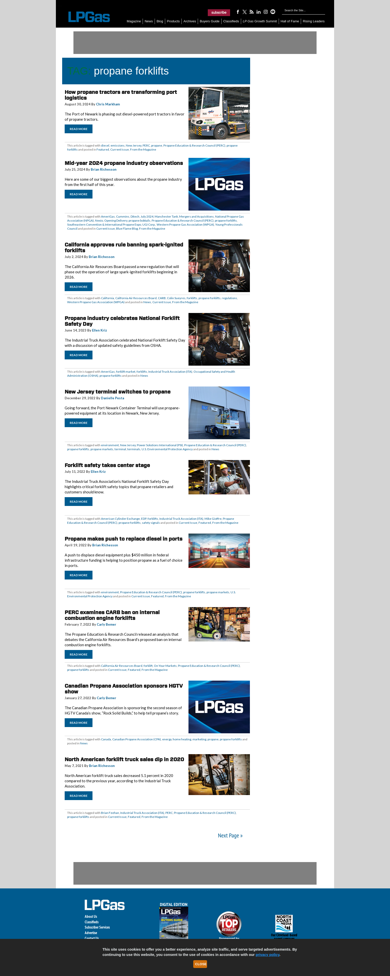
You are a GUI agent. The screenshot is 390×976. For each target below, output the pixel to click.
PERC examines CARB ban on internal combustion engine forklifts (112, 615)
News (149, 21)
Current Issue (119, 149)
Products (173, 21)
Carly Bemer (106, 624)
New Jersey (133, 145)
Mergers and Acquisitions (196, 216)
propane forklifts (226, 220)
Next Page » (230, 835)
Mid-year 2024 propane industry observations (124, 163)
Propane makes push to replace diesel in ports (123, 539)
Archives (189, 21)
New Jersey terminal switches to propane (117, 392)
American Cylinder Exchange (120, 518)
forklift (148, 666)
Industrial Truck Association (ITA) (170, 371)
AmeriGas (108, 216)
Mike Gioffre (213, 518)
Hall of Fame (290, 21)
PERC (146, 145)
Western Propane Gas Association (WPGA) (185, 224)
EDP (143, 518)
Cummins (122, 216)
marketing (199, 739)
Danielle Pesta (112, 398)
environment (110, 445)
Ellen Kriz (99, 330)
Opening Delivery (115, 220)
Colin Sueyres (176, 298)
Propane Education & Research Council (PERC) (194, 145)
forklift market (125, 371)
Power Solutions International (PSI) (160, 445)
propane (156, 145)
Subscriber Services (97, 927)
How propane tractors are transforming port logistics (121, 95)
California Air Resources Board (136, 298)
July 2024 (147, 216)
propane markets (101, 449)
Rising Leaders (314, 21)
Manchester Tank (166, 216)
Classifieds (231, 21)
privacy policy (267, 955)
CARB (162, 298)
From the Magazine (143, 149)
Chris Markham (108, 104)
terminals (133, 449)
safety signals (151, 523)
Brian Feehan (110, 813)
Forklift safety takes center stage (107, 465)
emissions (118, 145)
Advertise (91, 932)
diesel (105, 145)
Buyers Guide (210, 21)
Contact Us (92, 938)
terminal (120, 449)
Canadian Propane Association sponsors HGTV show (124, 689)
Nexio (99, 220)
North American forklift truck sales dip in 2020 (124, 759)
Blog (160, 21)
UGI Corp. (148, 224)
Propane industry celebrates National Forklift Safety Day (122, 321)
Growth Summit (260, 21)
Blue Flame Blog (127, 228)
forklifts (192, 298)
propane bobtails (139, 220)
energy (166, 739)
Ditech (135, 216)
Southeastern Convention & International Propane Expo (104, 224)
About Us (91, 916)
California (107, 298)
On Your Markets (165, 666)
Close (201, 964)
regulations (229, 298)
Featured (102, 149)
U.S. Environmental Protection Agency (167, 449)
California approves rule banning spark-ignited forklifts (124, 247)
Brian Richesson (104, 169)
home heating (182, 739)
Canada (106, 739)
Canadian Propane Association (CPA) (136, 739)
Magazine (134, 21)
